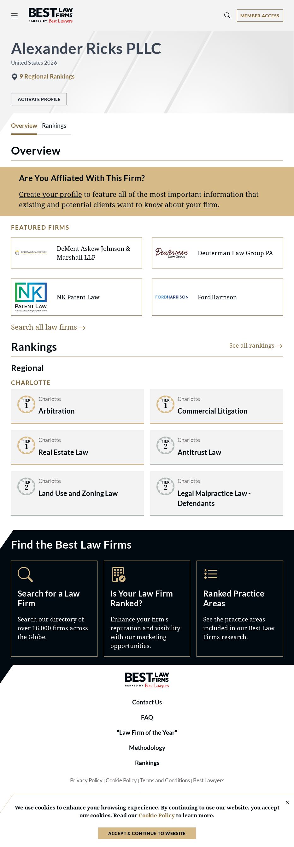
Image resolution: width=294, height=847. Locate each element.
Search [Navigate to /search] (54, 608)
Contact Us (147, 702)
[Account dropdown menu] (260, 15)
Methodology (147, 747)
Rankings (147, 762)
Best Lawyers (208, 780)
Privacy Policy (86, 780)
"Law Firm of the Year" (147, 732)
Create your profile (50, 194)
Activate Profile (39, 99)
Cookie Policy (121, 780)
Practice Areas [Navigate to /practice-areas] (240, 608)
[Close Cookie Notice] (283, 802)
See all (256, 345)
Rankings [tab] (54, 125)
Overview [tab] (24, 125)
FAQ (147, 717)
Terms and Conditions (165, 780)
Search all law (48, 327)
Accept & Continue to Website (147, 833)
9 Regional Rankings (47, 76)
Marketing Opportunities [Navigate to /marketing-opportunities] (147, 608)
